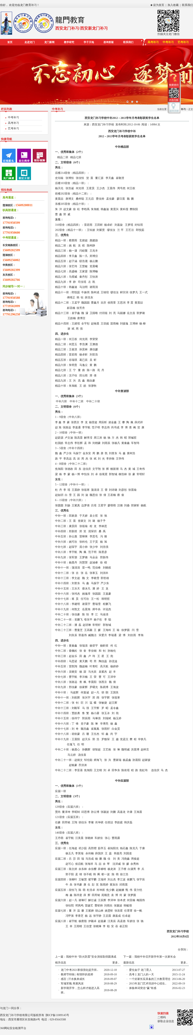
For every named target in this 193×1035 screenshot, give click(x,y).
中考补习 (168, 42)
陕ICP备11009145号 (57, 1015)
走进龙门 (29, 42)
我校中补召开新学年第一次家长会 (155, 956)
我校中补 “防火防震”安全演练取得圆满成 (91, 956)
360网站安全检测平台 (13, 1028)
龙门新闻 (49, 42)
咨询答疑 (108, 42)
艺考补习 (183, 42)
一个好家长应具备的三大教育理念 (150, 979)
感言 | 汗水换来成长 (73, 979)
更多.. (115, 962)
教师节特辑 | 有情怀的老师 (77, 974)
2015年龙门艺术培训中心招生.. (147, 983)
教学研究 (69, 42)
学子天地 (89, 42)
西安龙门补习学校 (103, 124)
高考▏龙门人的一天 (141, 974)
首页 (9, 42)
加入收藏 (173, 5)
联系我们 (187, 5)
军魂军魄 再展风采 (72, 983)
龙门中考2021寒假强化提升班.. (79, 969)
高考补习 (153, 42)
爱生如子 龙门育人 (140, 969)
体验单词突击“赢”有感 (142, 988)
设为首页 (158, 5)
